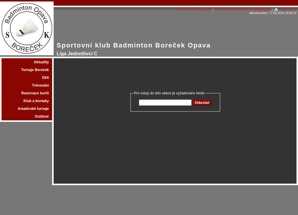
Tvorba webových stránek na (242, 9)
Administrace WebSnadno (194, 9)
